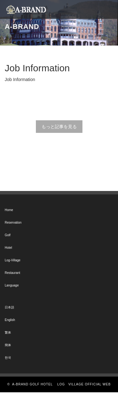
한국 (8, 357)
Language (12, 285)
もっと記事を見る (59, 126)
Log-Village (12, 260)
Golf (7, 235)
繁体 (8, 332)
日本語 (9, 307)
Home (9, 210)
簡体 (8, 345)
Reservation (13, 222)
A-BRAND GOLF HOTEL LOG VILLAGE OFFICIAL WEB (61, 384)
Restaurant (12, 273)
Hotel (8, 247)
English (10, 320)
